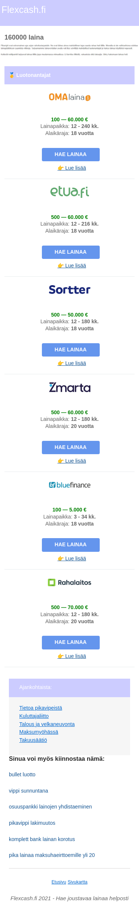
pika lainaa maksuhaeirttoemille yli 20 (52, 855)
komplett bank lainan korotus (42, 839)
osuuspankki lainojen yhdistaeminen (50, 807)
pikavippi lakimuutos (32, 823)
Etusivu (59, 882)
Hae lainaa (70, 154)
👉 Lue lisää (71, 168)
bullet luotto (22, 774)
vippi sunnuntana (28, 791)
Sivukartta (77, 882)
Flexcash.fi (23, 9)
